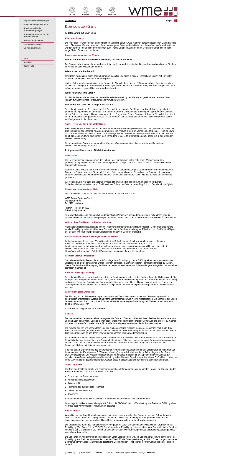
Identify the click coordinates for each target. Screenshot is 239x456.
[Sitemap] (98, 453)
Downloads (29, 66)
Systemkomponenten (33, 40)
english (169, 20)
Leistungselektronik (33, 44)
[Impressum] (70, 453)
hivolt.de (28, 62)
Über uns (112, 14)
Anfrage (98, 14)
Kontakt (85, 14)
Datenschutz (70, 20)
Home (72, 14)
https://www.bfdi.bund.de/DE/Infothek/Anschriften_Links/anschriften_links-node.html (104, 251)
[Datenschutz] (84, 453)
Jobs (26, 58)
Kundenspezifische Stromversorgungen (33, 29)
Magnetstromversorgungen (36, 21)
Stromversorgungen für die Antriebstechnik (36, 35)
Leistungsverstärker (33, 48)
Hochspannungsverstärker (36, 24)
